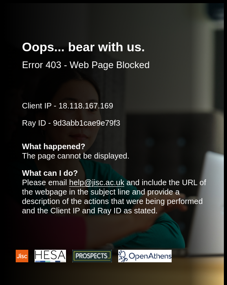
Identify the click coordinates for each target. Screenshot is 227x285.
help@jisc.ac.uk (96, 182)
